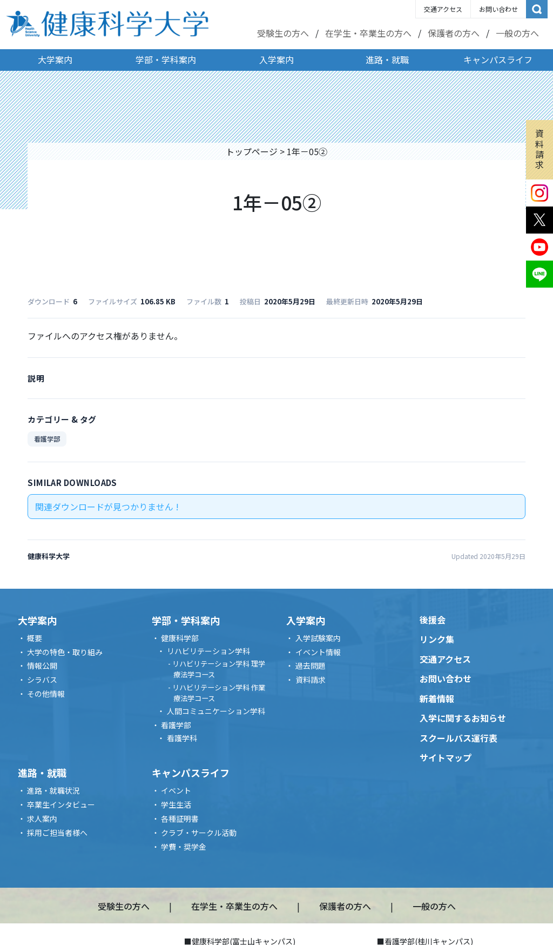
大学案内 (55, 59)
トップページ (252, 151)
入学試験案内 (318, 638)
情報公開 (42, 665)
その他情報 (46, 693)
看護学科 (182, 738)
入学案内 (276, 59)
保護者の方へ (454, 32)
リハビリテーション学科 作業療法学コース (218, 692)
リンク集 (437, 639)
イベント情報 (318, 652)
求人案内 (42, 818)
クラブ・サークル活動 (199, 832)
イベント (176, 790)
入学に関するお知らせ (463, 717)
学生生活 (176, 804)
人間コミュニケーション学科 (216, 711)
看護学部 (47, 438)
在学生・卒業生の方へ (368, 32)
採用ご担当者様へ (57, 832)
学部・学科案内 (166, 59)
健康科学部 (180, 638)
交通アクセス (443, 9)
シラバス (42, 679)
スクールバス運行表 (458, 737)
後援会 (433, 619)
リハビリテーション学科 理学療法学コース (218, 669)
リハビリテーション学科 (208, 650)
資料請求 (539, 149)
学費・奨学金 (183, 846)
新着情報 (437, 698)
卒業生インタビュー (61, 804)
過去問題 (310, 665)
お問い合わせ (498, 9)
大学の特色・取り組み (65, 652)
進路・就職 (387, 59)
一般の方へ (517, 32)
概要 (34, 638)
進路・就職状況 (53, 790)
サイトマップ (445, 757)
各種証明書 (180, 818)
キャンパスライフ (497, 59)
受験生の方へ (283, 32)
